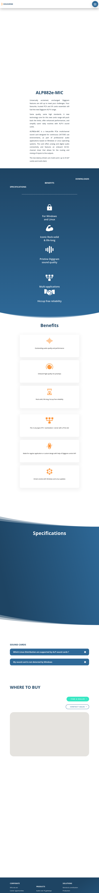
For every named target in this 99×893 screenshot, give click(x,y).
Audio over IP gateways (44, 891)
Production (66, 891)
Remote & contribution (70, 888)
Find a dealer (78, 699)
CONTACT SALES (77, 707)
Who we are (14, 888)
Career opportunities (17, 891)
